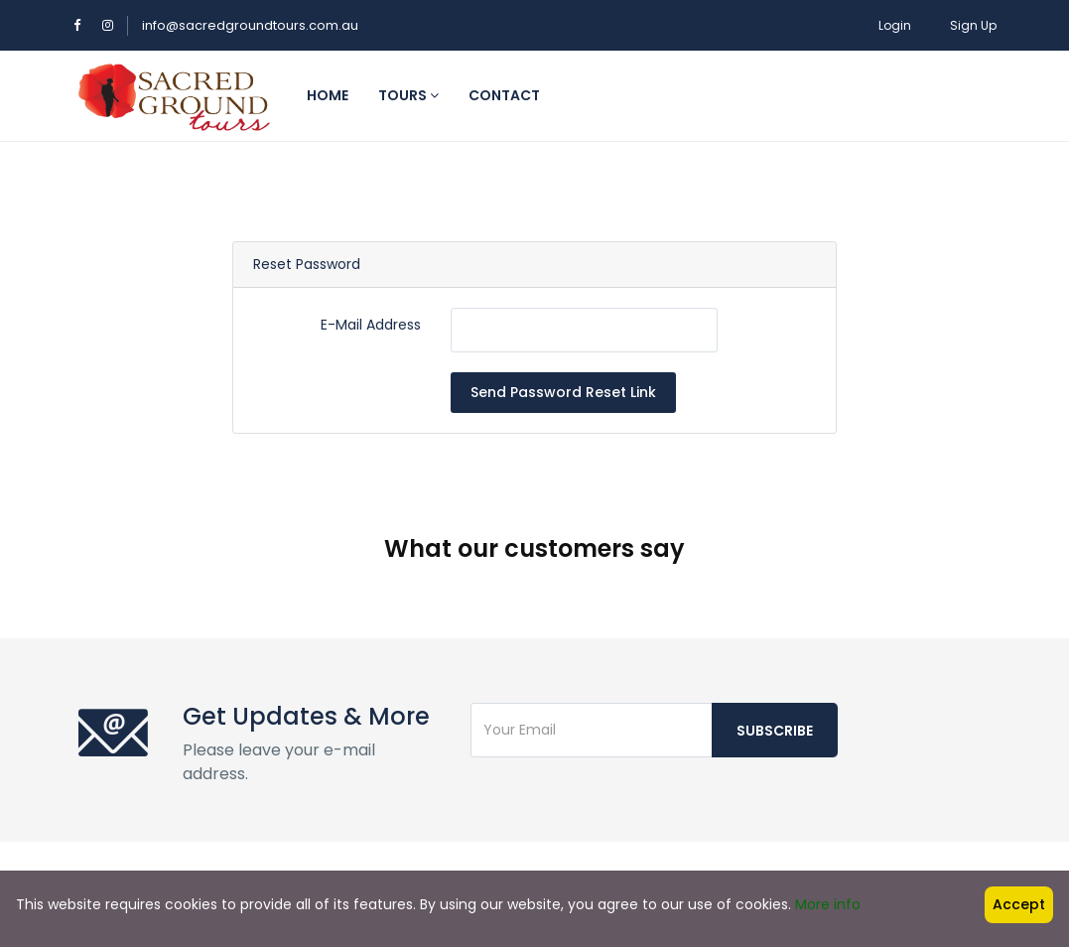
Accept (1019, 904)
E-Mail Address (371, 325)
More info (828, 904)
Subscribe (774, 667)
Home (327, 95)
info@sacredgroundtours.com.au (250, 25)
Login (894, 25)
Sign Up (973, 25)
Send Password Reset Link (563, 392)
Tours (408, 95)
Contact (504, 95)
